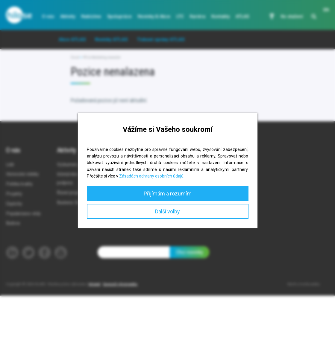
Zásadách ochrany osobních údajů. (151, 176)
